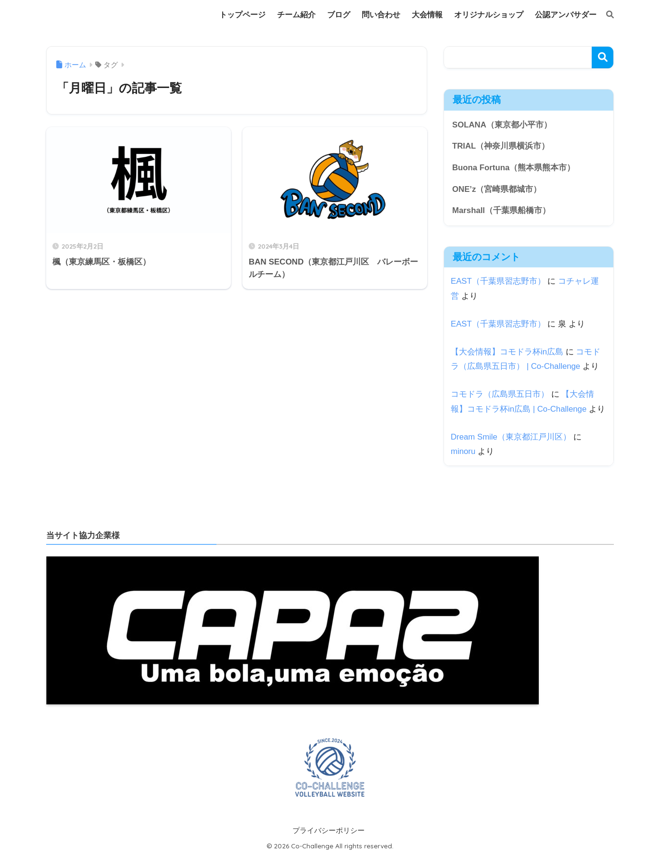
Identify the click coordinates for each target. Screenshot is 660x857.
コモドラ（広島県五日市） (500, 394)
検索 (602, 57)
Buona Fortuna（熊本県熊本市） (513, 167)
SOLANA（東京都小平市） (502, 124)
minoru (463, 451)
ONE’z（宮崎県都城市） (496, 189)
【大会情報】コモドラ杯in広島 (507, 351)
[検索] (605, 15)
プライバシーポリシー (328, 830)
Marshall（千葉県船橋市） (501, 210)
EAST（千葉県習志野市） (498, 281)
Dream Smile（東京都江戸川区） (511, 436)
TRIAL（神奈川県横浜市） (500, 146)
